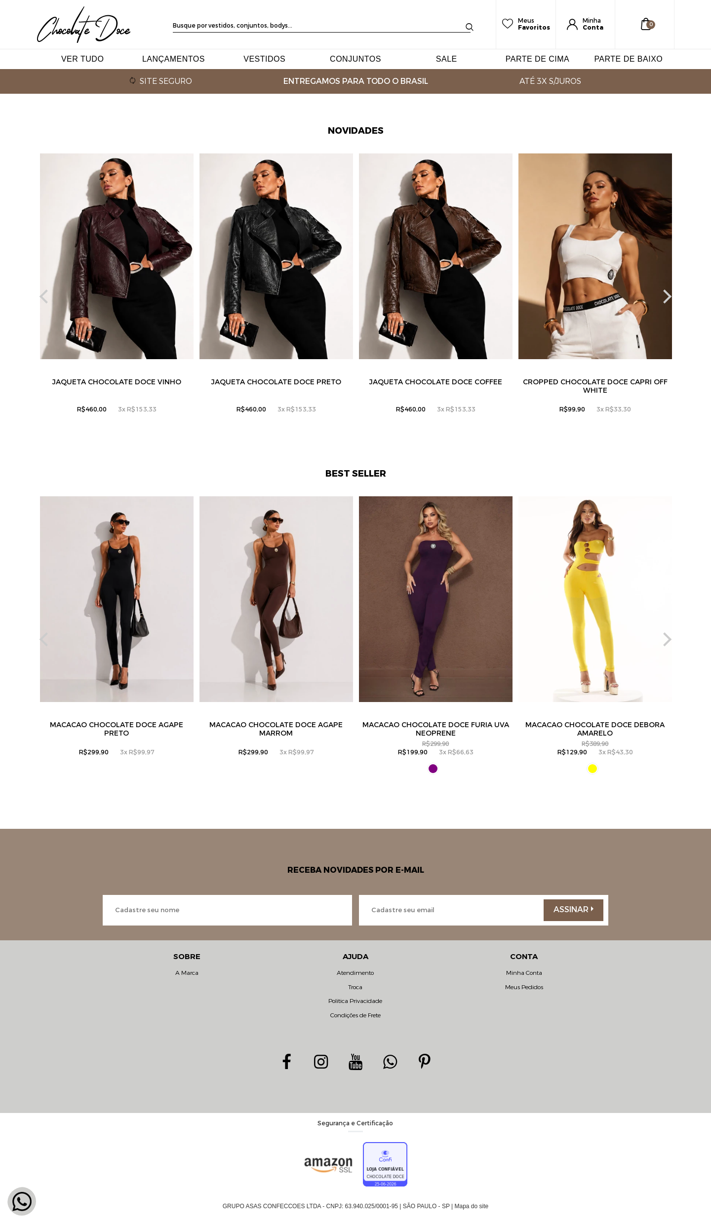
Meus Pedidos (524, 987)
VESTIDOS (264, 59)
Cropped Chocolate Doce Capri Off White (595, 386)
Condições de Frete (355, 1015)
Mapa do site (472, 1206)
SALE (446, 59)
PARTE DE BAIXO (628, 59)
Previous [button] (46, 296)
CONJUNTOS (355, 59)
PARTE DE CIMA (537, 59)
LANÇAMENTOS (173, 59)
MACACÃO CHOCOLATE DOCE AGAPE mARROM (276, 729)
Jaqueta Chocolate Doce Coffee (435, 382)
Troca (355, 987)
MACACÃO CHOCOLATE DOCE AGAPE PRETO (116, 729)
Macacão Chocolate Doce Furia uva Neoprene (435, 729)
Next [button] (664, 296)
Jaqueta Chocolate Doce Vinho (116, 382)
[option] (117, 296)
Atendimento (355, 973)
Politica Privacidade (355, 1001)
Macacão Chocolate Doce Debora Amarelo (595, 729)
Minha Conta (524, 973)
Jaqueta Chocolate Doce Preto (276, 382)
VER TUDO (82, 59)
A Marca (186, 973)
